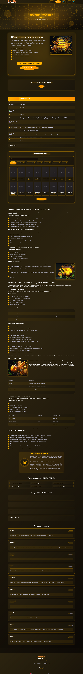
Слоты (34, 672)
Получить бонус (29, 67)
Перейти (41, 87)
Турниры (45, 672)
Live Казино (39, 672)
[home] (12, 2)
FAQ (49, 672)
